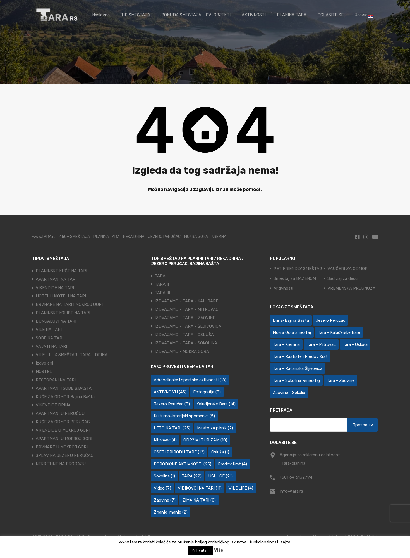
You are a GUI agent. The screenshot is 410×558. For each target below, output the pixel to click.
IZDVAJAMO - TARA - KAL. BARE (186, 301)
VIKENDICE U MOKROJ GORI (63, 430)
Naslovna (101, 14)
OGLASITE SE (331, 14)
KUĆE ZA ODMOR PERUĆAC (63, 421)
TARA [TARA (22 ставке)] (192, 476)
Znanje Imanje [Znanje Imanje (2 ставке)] (171, 512)
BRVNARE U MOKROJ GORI (62, 447)
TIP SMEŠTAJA (135, 14)
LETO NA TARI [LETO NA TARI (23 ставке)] (172, 428)
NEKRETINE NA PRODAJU (61, 463)
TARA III (162, 292)
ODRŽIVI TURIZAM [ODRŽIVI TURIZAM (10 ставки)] (205, 440)
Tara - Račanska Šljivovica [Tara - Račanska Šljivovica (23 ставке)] (297, 368)
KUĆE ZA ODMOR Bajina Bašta (65, 396)
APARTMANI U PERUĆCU (60, 413)
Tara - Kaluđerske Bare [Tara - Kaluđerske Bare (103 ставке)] (339, 332)
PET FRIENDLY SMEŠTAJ (298, 269)
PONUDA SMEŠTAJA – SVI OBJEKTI (196, 14)
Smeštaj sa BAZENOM (295, 278)
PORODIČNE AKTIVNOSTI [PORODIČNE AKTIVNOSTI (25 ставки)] (182, 464)
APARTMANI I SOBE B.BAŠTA (64, 388)
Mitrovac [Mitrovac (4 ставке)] (165, 440)
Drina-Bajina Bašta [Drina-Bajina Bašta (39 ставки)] (291, 320)
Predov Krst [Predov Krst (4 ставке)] (232, 464)
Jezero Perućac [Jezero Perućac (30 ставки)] (330, 320)
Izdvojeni (44, 363)
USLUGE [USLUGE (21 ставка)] (220, 476)
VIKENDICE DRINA (53, 405)
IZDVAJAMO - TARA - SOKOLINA (186, 343)
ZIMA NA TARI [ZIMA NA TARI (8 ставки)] (199, 500)
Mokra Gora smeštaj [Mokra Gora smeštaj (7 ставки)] (292, 332)
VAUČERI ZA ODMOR (347, 269)
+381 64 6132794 (295, 477)
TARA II (162, 284)
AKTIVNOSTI (254, 14)
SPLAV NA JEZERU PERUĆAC (64, 455)
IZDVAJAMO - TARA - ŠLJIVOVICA (188, 326)
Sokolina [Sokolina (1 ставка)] (164, 476)
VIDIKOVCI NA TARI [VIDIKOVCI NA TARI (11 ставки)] (200, 488)
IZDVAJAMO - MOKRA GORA (182, 351)
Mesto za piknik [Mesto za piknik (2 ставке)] (215, 428)
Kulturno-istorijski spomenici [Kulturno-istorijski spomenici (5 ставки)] (184, 415)
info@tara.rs (291, 491)
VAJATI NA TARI (51, 346)
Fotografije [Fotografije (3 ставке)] (207, 391)
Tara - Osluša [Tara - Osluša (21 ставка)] (355, 344)
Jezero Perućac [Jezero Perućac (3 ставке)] (172, 403)
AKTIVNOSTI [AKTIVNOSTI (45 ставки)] (170, 391)
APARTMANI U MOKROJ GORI (64, 438)
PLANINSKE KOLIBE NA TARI (63, 312)
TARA (160, 275)
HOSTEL (44, 371)
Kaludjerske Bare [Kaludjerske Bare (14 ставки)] (216, 403)
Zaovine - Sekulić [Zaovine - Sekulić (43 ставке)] (289, 392)
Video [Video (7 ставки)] (162, 488)
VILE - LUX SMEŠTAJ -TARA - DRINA (71, 354)
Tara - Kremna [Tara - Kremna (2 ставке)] (286, 344)
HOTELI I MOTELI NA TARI (61, 296)
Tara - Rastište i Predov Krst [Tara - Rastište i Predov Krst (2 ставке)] (300, 356)
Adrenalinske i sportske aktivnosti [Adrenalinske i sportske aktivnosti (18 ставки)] (190, 379)
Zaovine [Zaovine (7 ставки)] (165, 500)
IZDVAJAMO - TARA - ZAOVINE (185, 317)
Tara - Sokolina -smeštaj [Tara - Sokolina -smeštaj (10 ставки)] (296, 380)
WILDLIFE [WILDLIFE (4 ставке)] (240, 488)
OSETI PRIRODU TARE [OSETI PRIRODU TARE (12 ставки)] (179, 452)
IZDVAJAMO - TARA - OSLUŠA (184, 334)
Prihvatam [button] (201, 550)
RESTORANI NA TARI (56, 379)
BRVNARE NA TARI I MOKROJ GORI (69, 304)
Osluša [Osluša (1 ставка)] (220, 452)
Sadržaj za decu (342, 278)
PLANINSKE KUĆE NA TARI (61, 270)
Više (218, 550)
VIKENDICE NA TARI (55, 287)
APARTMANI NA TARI (56, 279)
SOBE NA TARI (49, 338)
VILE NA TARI (49, 329)
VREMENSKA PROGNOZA (351, 288)
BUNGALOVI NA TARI (56, 321)
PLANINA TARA (291, 14)
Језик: (364, 15)
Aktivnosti (283, 288)
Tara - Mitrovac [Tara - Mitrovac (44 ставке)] (321, 344)
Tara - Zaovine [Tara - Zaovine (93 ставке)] (340, 380)
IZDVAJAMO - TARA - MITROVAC (187, 309)
